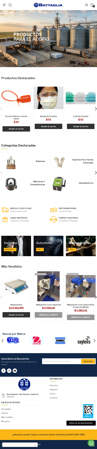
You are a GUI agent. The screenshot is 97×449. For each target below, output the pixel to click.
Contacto (54, 398)
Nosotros (54, 385)
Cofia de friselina (80, 116)
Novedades (6, 409)
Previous (2, 340)
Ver (38, 249)
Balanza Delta (16, 305)
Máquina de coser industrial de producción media (80, 306)
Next (94, 340)
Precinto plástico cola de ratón (16, 117)
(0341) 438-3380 (76, 434)
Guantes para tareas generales (82, 161)
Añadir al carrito (16, 129)
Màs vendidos (7, 417)
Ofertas (4, 413)
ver (71, 249)
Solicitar (9, 249)
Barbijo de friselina (48, 116)
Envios (52, 394)
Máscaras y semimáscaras (37, 183)
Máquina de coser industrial (48, 305)
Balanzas (40, 161)
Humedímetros (86, 183)
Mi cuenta (5, 421)
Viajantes (54, 389)
